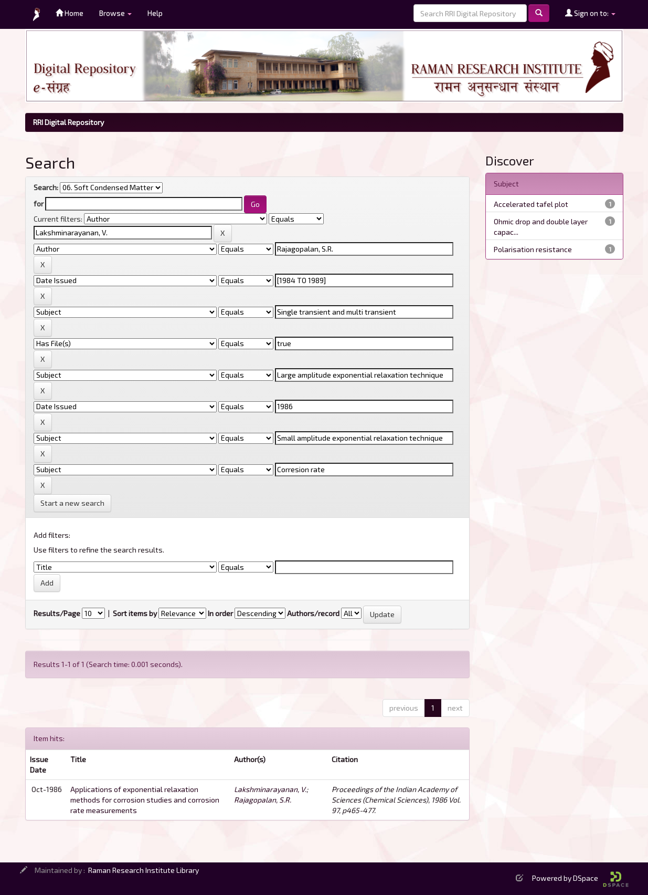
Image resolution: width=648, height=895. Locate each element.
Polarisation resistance (533, 249)
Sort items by (135, 613)
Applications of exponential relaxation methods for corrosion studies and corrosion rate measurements (144, 800)
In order (220, 613)
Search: (46, 187)
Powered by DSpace (580, 877)
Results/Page (57, 613)
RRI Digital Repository (68, 122)
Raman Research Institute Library (143, 870)
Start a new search (72, 502)
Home (69, 12)
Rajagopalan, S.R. (262, 799)
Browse (115, 12)
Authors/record (313, 613)
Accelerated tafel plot (531, 204)
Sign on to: (590, 12)
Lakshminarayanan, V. (270, 789)
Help (155, 12)
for (39, 203)
